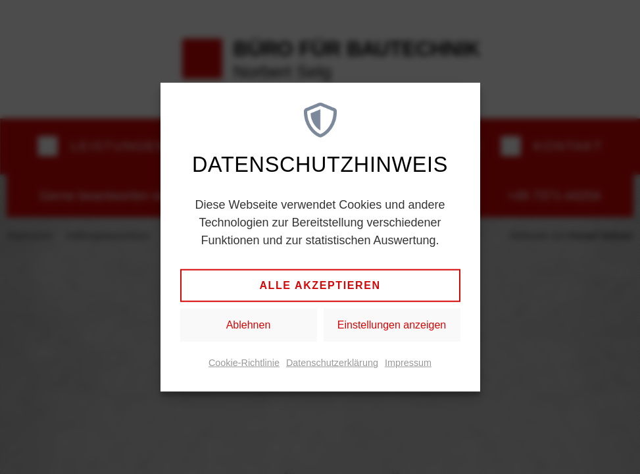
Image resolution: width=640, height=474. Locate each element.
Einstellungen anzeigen (391, 324)
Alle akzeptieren (319, 285)
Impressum (408, 362)
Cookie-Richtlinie (244, 362)
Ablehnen (248, 324)
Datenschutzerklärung (332, 362)
